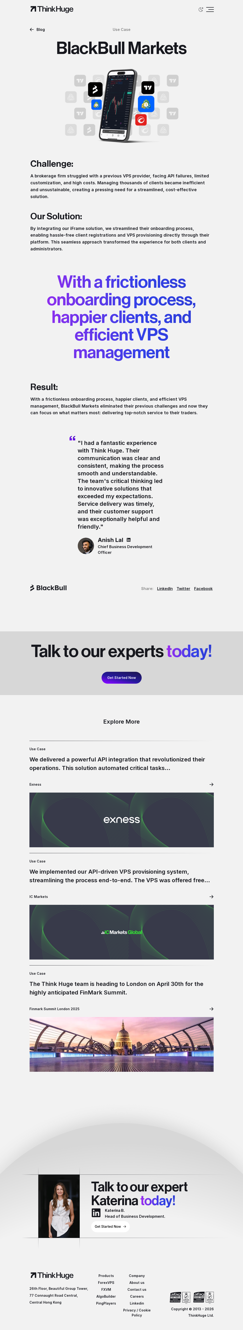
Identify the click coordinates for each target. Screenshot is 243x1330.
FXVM (106, 1289)
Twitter (183, 588)
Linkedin (137, 1303)
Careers (137, 1296)
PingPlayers (106, 1303)
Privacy (129, 1310)
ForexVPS (106, 1283)
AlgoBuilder (106, 1296)
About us (137, 1283)
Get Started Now (121, 678)
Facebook (203, 588)
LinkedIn (165, 588)
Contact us (136, 1289)
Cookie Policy (141, 1312)
